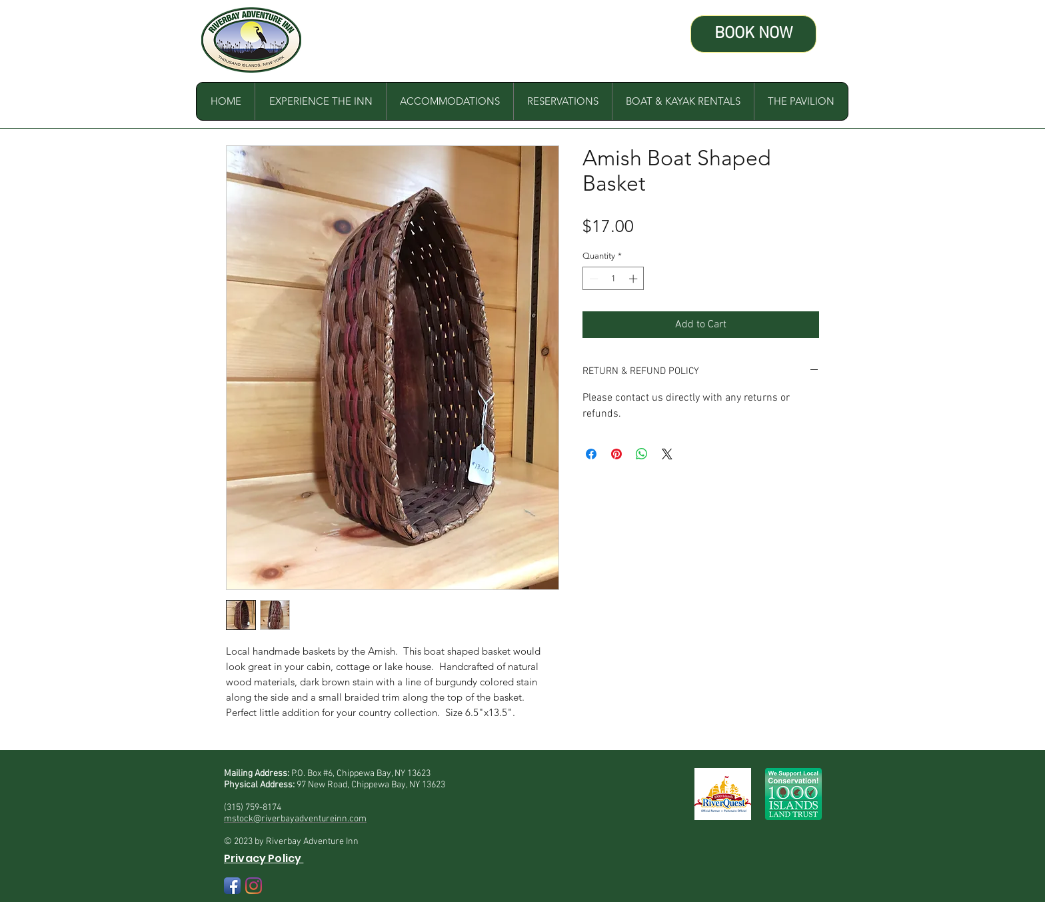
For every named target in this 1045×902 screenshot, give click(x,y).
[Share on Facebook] (591, 454)
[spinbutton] (613, 278)
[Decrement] (592, 278)
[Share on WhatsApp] (642, 454)
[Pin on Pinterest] (616, 454)
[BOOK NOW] (753, 34)
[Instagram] (253, 885)
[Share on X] (667, 454)
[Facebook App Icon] (232, 885)
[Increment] (634, 278)
